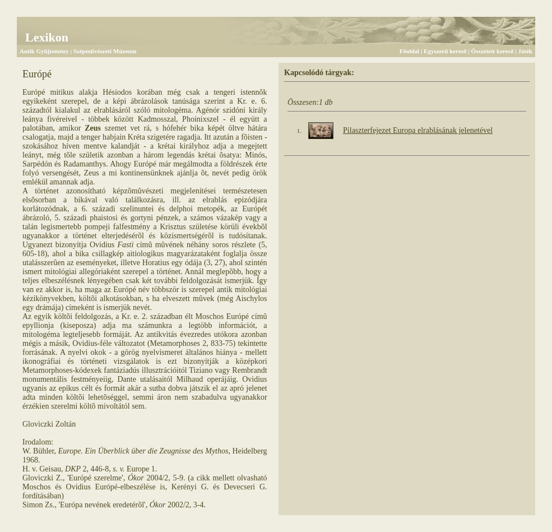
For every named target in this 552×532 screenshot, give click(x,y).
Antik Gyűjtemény (44, 51)
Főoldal (409, 51)
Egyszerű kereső (445, 51)
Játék (525, 51)
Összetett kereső (492, 51)
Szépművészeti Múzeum (105, 51)
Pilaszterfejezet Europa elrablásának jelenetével (418, 130)
